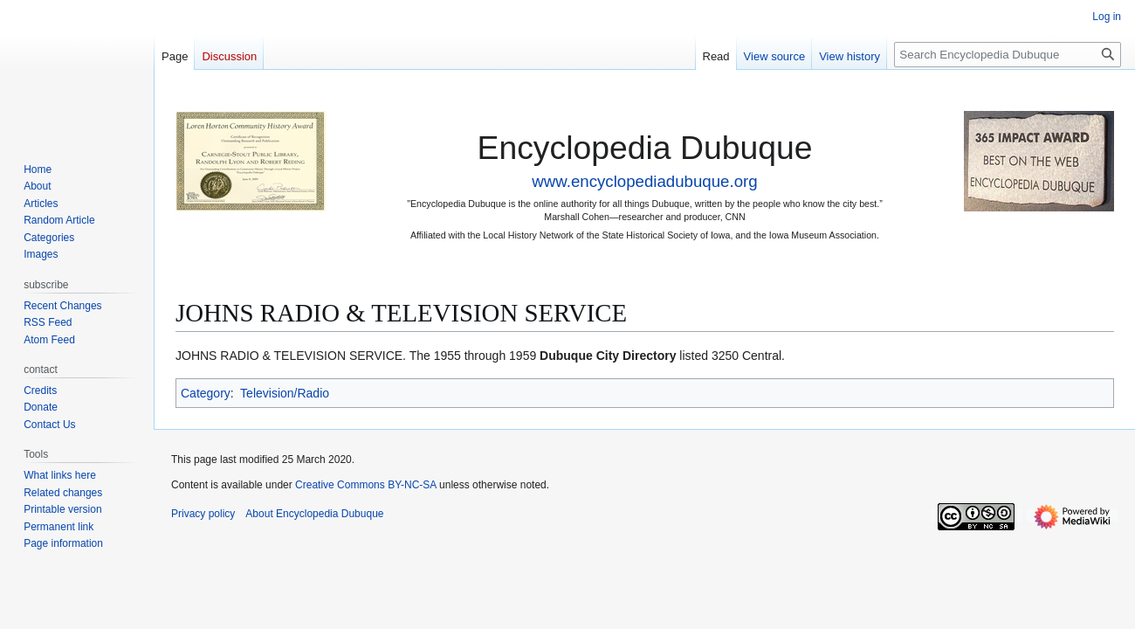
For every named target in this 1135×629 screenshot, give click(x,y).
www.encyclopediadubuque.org (644, 181)
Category (205, 393)
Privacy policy (203, 514)
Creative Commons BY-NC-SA (366, 485)
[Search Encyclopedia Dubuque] (1007, 54)
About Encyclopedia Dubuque (314, 514)
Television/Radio (284, 393)
